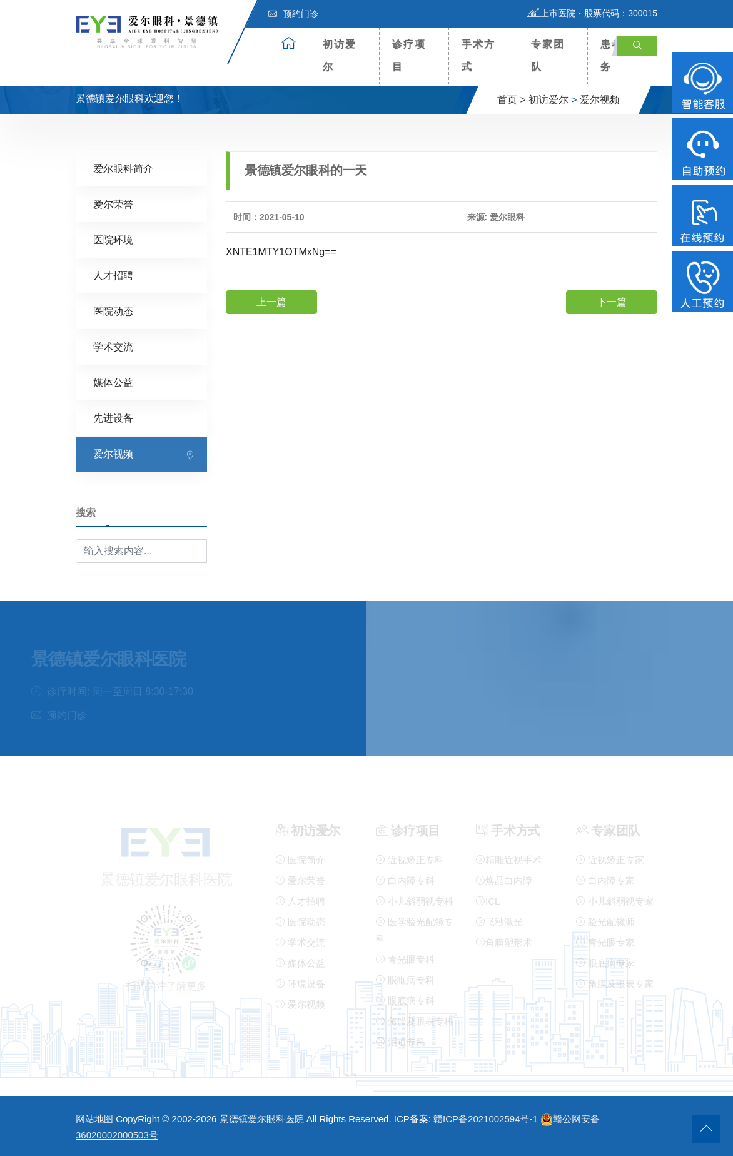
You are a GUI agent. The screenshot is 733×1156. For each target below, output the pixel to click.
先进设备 (113, 417)
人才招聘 (113, 275)
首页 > (511, 99)
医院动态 (113, 310)
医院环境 (113, 239)
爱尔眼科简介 (123, 168)
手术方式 (478, 55)
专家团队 (548, 55)
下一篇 (612, 301)
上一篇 (271, 301)
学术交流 (113, 346)
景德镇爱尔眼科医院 (262, 1118)
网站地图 (94, 1118)
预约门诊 (293, 14)
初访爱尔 (339, 55)
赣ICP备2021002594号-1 (485, 1118)
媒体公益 (113, 382)
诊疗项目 (409, 55)
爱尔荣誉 (113, 203)
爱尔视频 (600, 99)
